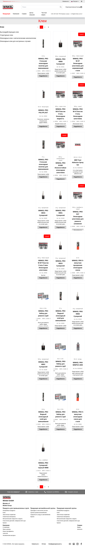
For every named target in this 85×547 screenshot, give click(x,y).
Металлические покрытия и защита (12, 518)
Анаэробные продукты (9, 510)
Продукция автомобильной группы (42, 508)
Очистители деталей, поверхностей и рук (14, 520)
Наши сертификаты (8, 531)
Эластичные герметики (9, 514)
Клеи (4, 512)
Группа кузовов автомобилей (38, 512)
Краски (5, 522)
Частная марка (44, 14)
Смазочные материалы (9, 516)
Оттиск (44, 544)
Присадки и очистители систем (39, 510)
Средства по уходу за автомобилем (40, 514)
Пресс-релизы (7, 529)
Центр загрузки (32, 14)
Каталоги (79, 529)
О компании (6, 527)
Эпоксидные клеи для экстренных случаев (15, 41)
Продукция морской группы (67, 508)
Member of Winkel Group (7, 504)
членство (5, 533)
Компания (16, 13)
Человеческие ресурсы (9, 535)
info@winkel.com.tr (76, 13)
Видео (79, 527)
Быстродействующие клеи (9, 32)
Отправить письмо (71, 492)
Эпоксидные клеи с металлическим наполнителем (18, 38)
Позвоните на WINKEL (51, 492)
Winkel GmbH (8, 501)
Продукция (6, 13)
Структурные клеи (6, 35)
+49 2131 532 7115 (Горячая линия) (60, 13)
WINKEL (9, 544)
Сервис (24, 13)
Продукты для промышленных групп (16, 508)
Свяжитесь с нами (31, 492)
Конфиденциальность (55, 544)
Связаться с (65, 1)
